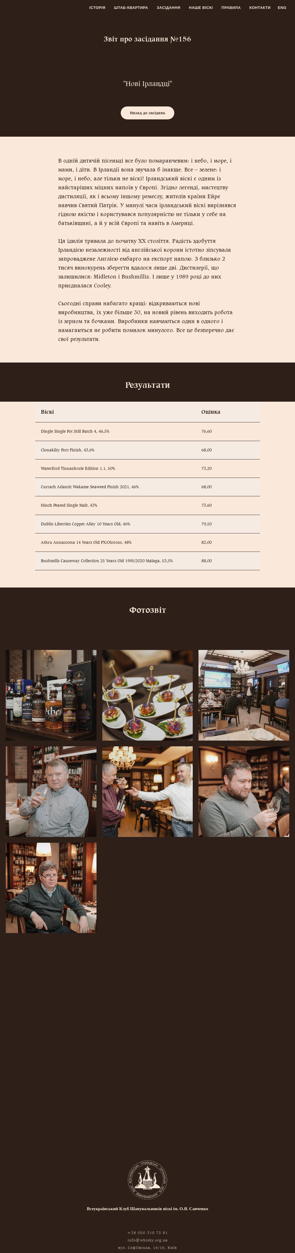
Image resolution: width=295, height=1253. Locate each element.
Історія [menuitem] (97, 7)
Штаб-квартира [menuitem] (131, 7)
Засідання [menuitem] (168, 7)
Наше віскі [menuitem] (201, 7)
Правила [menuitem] (231, 7)
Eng (282, 7)
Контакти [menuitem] (260, 7)
